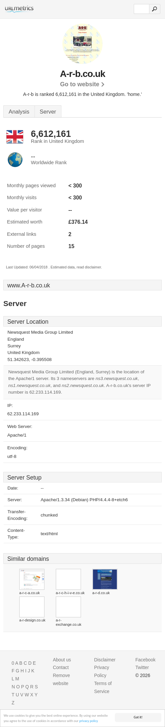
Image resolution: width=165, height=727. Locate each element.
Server (48, 112)
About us (62, 659)
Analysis (19, 112)
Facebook (145, 659)
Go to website (79, 84)
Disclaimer (105, 659)
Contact (61, 667)
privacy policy (88, 721)
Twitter (142, 667)
